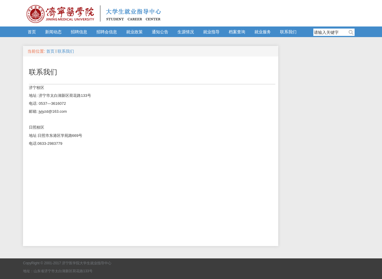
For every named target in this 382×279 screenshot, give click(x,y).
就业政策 (134, 31)
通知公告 (160, 31)
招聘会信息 (106, 31)
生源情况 (185, 31)
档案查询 (237, 31)
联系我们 (288, 31)
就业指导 (211, 31)
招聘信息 (79, 31)
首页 (32, 31)
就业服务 (262, 31)
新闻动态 (53, 31)
